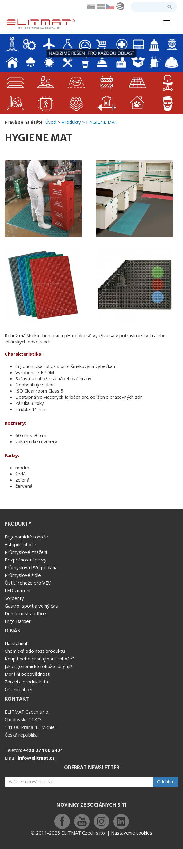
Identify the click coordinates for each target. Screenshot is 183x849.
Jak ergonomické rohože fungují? (38, 666)
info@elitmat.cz (36, 758)
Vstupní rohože (20, 544)
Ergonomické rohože (26, 537)
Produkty (71, 122)
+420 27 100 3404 (43, 750)
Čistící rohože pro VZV (28, 583)
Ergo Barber (18, 621)
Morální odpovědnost (27, 674)
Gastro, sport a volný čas (31, 606)
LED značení (17, 590)
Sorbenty (14, 598)
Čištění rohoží (18, 689)
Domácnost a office (25, 613)
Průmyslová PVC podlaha (31, 567)
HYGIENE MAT (101, 122)
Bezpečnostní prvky (25, 560)
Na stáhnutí (17, 643)
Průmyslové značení (26, 552)
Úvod (50, 122)
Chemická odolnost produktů (35, 651)
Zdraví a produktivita (26, 682)
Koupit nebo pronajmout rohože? (39, 658)
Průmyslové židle (23, 575)
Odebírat (165, 781)
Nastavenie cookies (131, 833)
